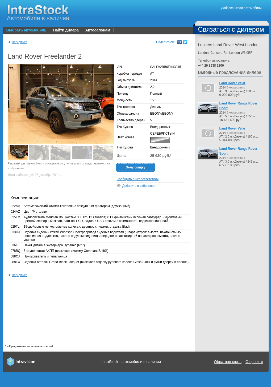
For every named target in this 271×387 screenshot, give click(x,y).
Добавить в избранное (139, 186)
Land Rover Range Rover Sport (238, 106)
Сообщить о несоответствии (138, 179)
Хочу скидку (135, 167)
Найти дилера (66, 30)
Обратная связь (227, 362)
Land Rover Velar (232, 83)
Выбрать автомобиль (26, 30)
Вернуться (17, 42)
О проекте (254, 362)
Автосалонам (97, 30)
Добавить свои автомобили (241, 8)
